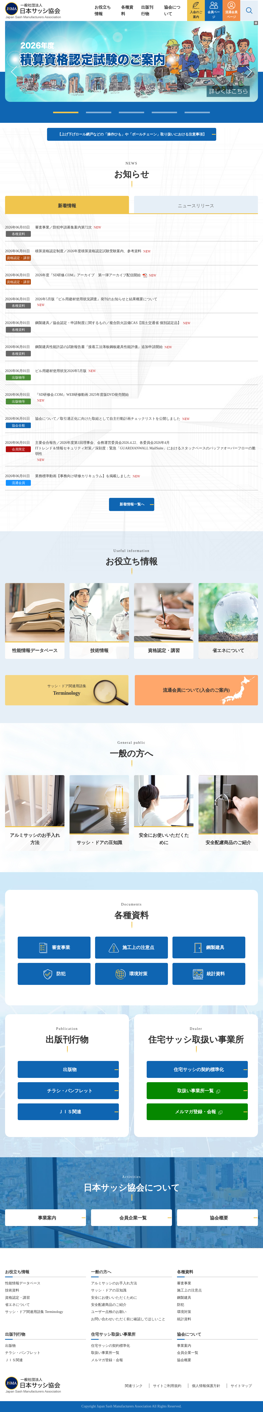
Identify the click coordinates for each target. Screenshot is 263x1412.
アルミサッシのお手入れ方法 (114, 1283)
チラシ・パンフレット (70, 1090)
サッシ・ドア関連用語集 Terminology (34, 1312)
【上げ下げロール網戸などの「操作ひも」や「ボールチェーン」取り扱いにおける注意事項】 (132, 134)
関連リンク (134, 1386)
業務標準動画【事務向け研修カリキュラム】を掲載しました (83, 476)
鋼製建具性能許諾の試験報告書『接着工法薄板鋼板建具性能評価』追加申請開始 (99, 347)
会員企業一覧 (133, 1217)
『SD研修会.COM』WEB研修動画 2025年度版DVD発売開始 (82, 395)
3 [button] (131, 112)
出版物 (70, 1069)
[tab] (67, 204)
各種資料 (127, 10)
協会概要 (219, 1217)
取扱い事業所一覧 (212, 1091)
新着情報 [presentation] (67, 205)
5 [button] (197, 112)
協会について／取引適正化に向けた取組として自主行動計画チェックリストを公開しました (107, 419)
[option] (131, 61)
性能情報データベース (22, 1283)
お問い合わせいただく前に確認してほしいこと (128, 1319)
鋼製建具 (208, 948)
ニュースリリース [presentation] (196, 205)
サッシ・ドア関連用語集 (66, 690)
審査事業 (54, 948)
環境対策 (131, 974)
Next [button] (246, 71)
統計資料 (209, 974)
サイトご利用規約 (167, 1386)
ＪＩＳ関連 (69, 1111)
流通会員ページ (231, 14)
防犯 (54, 974)
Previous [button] (16, 71)
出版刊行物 (147, 10)
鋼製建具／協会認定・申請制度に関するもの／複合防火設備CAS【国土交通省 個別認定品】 (108, 323)
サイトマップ (241, 1386)
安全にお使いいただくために (114, 1298)
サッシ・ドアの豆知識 (108, 1290)
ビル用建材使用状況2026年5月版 (60, 371)
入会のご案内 (196, 14)
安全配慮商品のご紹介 (108, 1305)
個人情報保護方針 (206, 1386)
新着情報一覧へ (132, 504)
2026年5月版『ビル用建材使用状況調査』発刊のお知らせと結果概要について (96, 299)
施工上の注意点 (131, 948)
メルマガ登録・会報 (211, 1112)
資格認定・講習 (17, 1298)
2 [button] (98, 112)
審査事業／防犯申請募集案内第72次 (63, 227)
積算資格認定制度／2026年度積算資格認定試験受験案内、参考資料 (88, 251)
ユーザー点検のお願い (108, 1312)
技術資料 (12, 1290)
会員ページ (214, 14)
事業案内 (47, 1217)
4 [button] (164, 112)
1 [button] (65, 112)
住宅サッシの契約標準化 (199, 1069)
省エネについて (17, 1305)
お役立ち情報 (103, 10)
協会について (172, 10)
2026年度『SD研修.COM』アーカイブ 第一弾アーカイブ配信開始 (91, 275)
